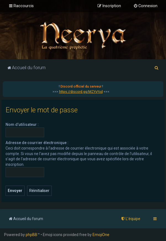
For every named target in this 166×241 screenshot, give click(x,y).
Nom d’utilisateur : (22, 124)
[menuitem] (145, 6)
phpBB (31, 234)
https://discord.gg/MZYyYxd (81, 92)
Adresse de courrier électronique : (37, 142)
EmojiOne (101, 234)
